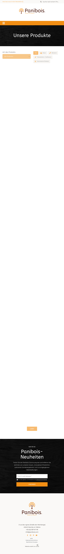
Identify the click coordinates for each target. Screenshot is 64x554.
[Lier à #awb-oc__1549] (3, 23)
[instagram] (30, 535)
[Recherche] (41, 1)
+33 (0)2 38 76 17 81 (32, 529)
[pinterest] (33, 535)
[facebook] (27, 535)
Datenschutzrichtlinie (41, 479)
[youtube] (36, 535)
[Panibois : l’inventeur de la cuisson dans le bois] (32, 5)
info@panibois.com (32, 532)
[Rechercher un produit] (50, 1)
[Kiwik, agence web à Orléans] (37, 545)
